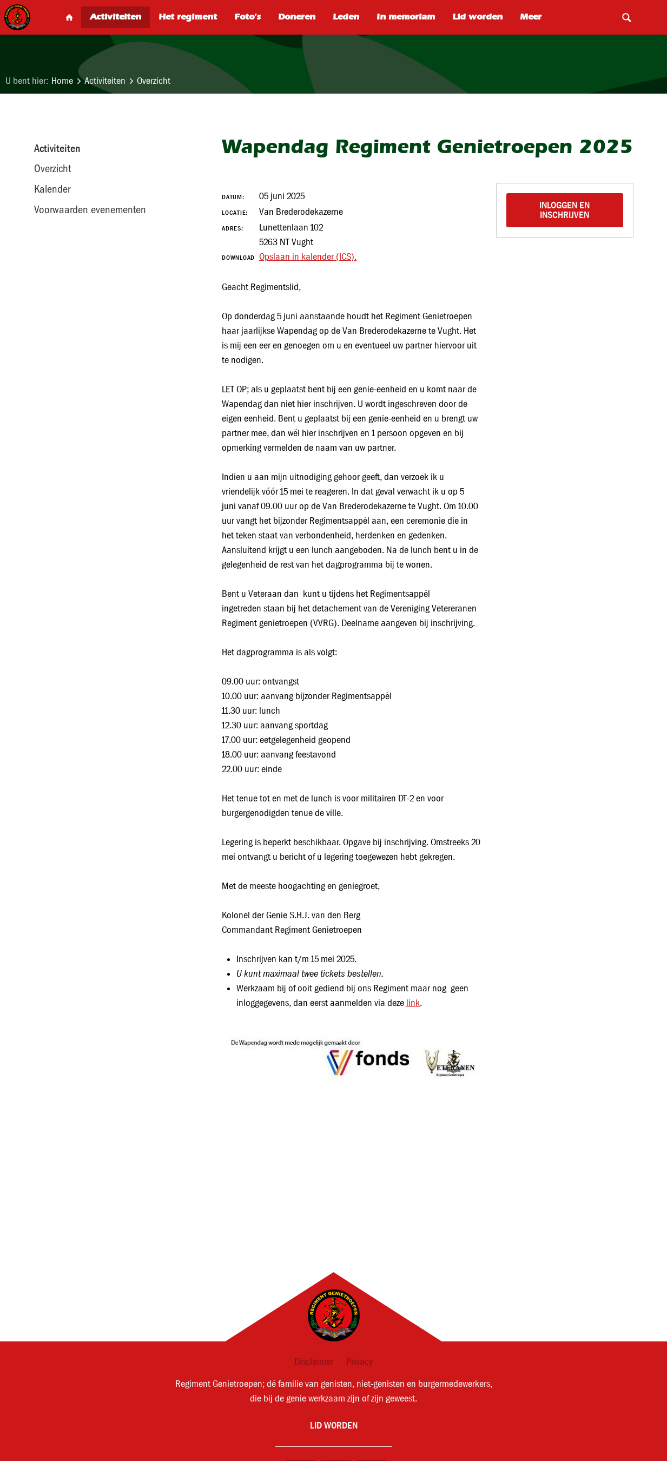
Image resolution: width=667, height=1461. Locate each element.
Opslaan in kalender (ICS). (307, 256)
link (413, 1003)
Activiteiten (105, 81)
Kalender (52, 188)
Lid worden (334, 1425)
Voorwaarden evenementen (90, 209)
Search (626, 17)
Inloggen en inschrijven (565, 210)
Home (62, 81)
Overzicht (153, 81)
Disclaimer (313, 1361)
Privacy (359, 1361)
